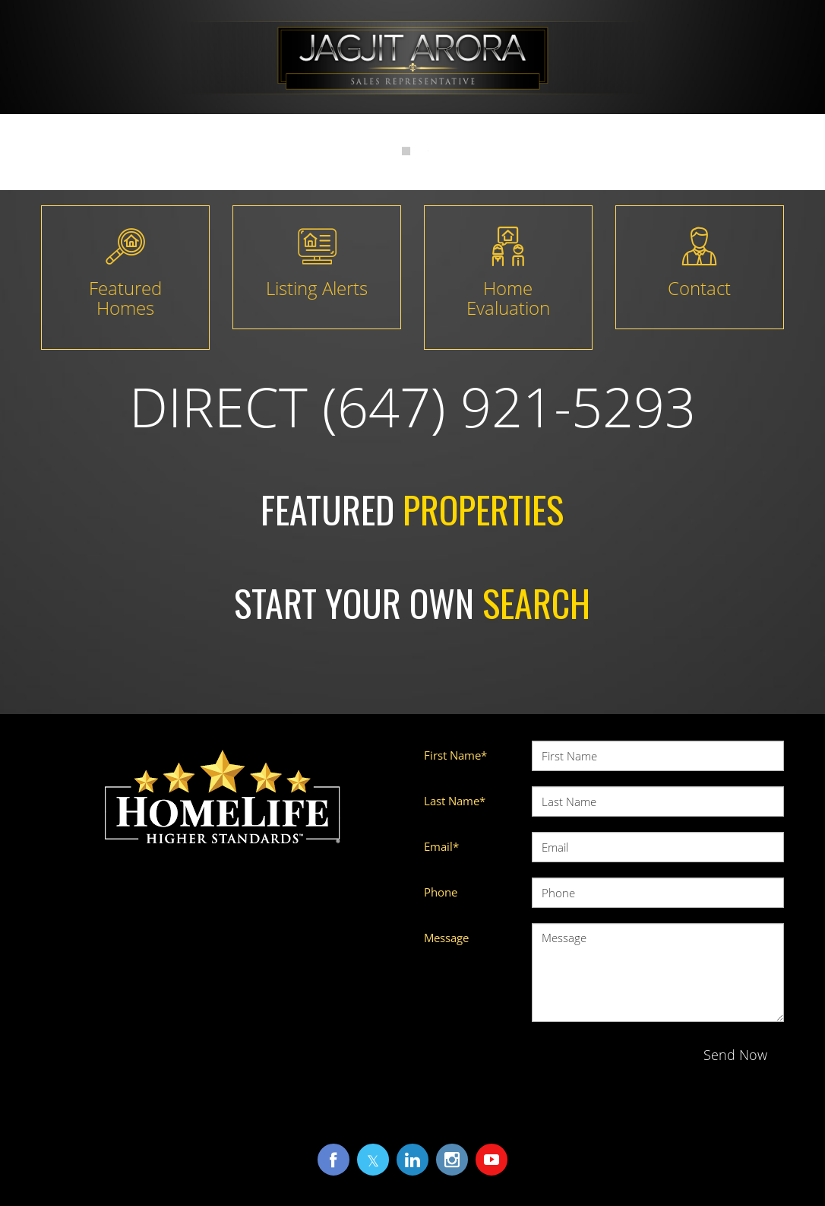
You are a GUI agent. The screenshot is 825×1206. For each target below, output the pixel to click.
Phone (440, 892)
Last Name (454, 800)
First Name (455, 755)
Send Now (735, 1055)
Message (446, 937)
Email (441, 846)
